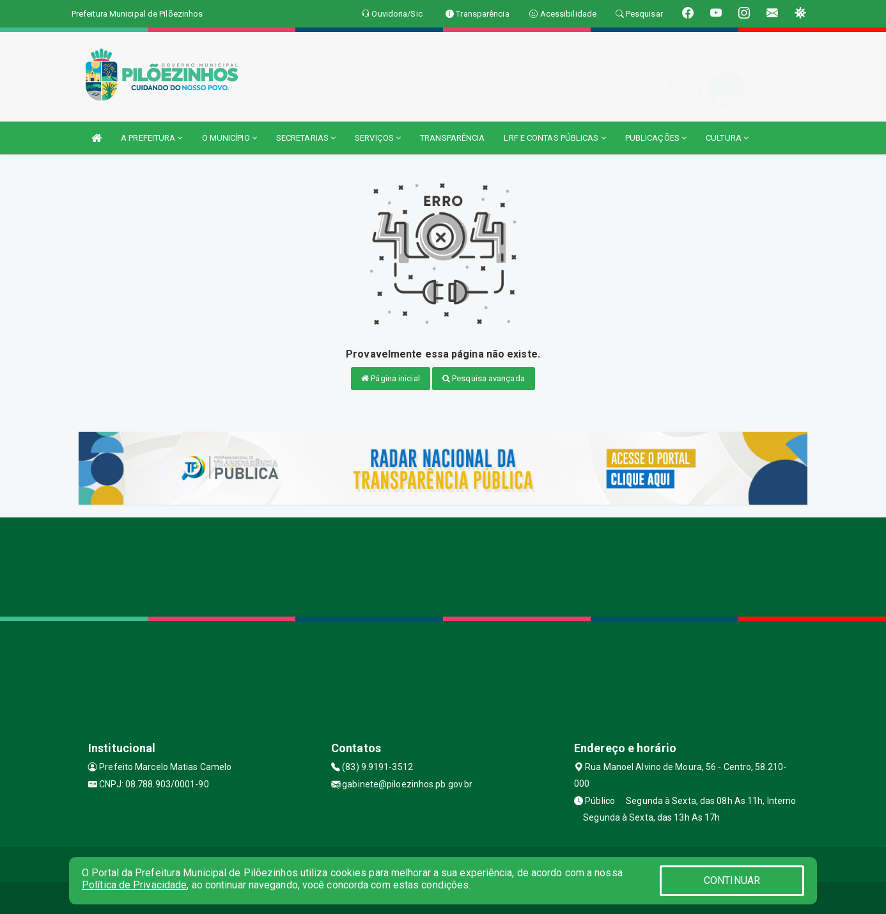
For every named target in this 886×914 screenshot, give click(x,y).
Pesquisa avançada (483, 378)
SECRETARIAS (306, 138)
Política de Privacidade (134, 885)
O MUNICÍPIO (229, 138)
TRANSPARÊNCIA (452, 138)
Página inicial (390, 378)
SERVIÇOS (378, 138)
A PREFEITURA (151, 138)
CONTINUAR (732, 880)
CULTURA (727, 138)
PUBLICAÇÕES (656, 138)
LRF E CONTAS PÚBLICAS (554, 138)
